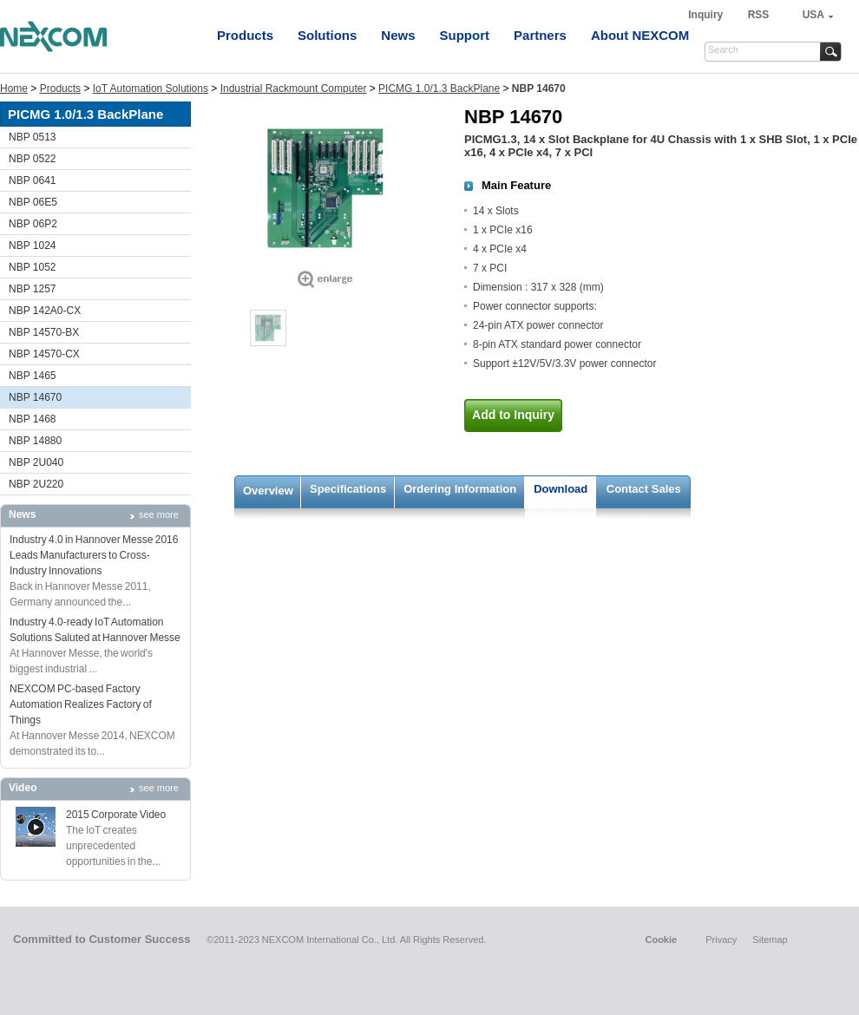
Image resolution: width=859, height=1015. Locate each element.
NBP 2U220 (36, 484)
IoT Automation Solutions (150, 88)
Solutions (327, 35)
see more (159, 514)
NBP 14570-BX (44, 332)
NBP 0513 (32, 137)
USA (813, 15)
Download (560, 488)
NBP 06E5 (33, 202)
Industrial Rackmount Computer (293, 88)
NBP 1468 (32, 419)
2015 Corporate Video (116, 815)
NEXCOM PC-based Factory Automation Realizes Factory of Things (81, 704)
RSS (759, 15)
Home (14, 88)
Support (465, 35)
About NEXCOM (640, 35)
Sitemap (769, 939)
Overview (268, 490)
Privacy (721, 939)
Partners (540, 35)
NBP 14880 (35, 441)
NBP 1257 (32, 289)
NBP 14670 (35, 397)
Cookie (661, 939)
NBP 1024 (32, 245)
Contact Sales (644, 488)
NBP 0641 (32, 180)
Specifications (348, 488)
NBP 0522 (32, 159)
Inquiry (706, 15)
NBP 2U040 (36, 462)
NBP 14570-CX (44, 354)
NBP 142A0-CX (45, 310)
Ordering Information (459, 488)
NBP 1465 (32, 376)
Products (245, 35)
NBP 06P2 (33, 224)
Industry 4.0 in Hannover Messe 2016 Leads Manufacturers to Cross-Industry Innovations (94, 555)
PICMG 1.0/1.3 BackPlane (439, 88)
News (398, 35)
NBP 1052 (32, 267)
